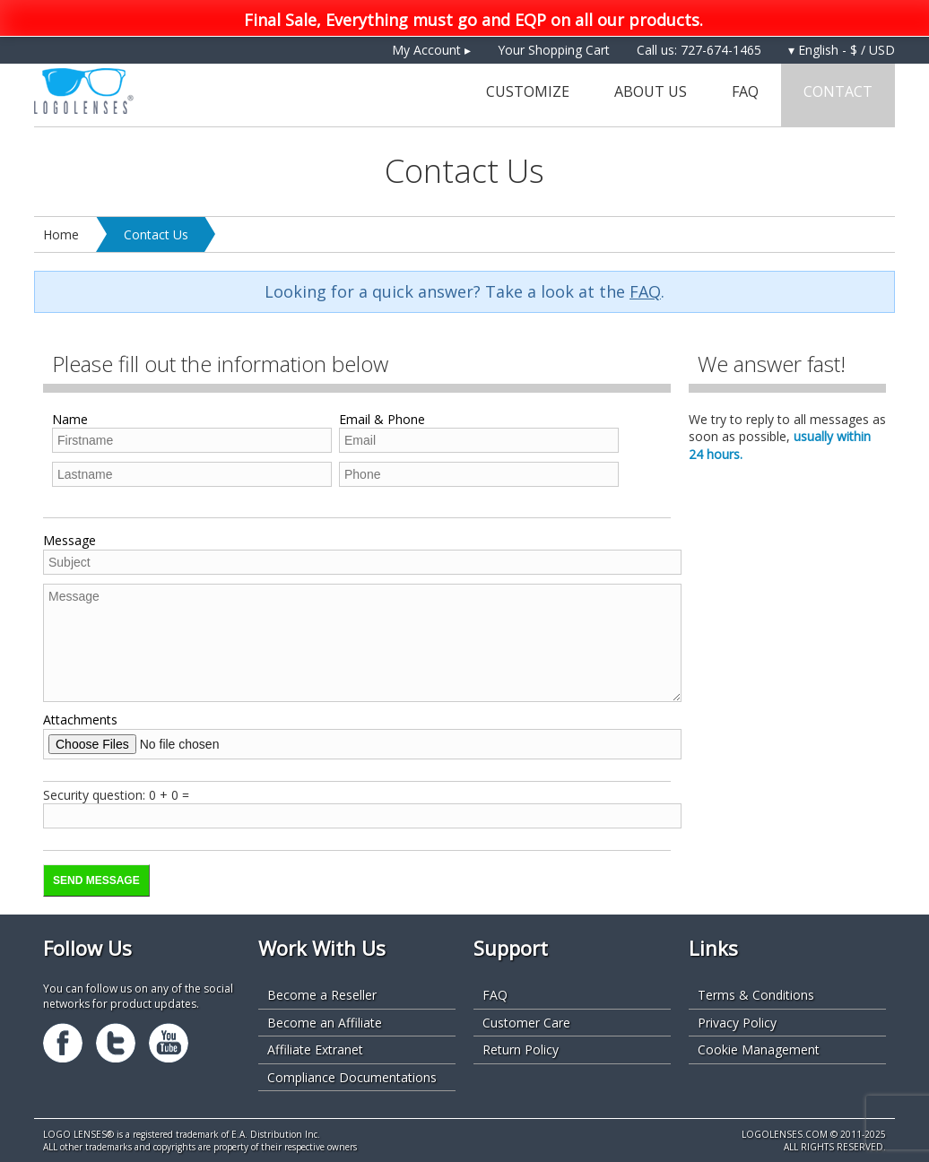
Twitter (115, 1042)
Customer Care (526, 1022)
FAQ (745, 91)
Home (61, 234)
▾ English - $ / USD (841, 49)
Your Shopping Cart (554, 49)
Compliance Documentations (352, 1077)
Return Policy (520, 1049)
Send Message (96, 880)
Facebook (62, 1042)
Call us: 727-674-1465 (699, 49)
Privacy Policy (737, 1022)
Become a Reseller (322, 994)
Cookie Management (759, 1049)
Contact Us (156, 234)
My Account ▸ (431, 49)
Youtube (168, 1042)
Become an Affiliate (324, 1022)
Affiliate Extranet (315, 1049)
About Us (650, 91)
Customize (527, 91)
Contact (838, 91)
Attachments (80, 719)
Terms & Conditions (756, 994)
